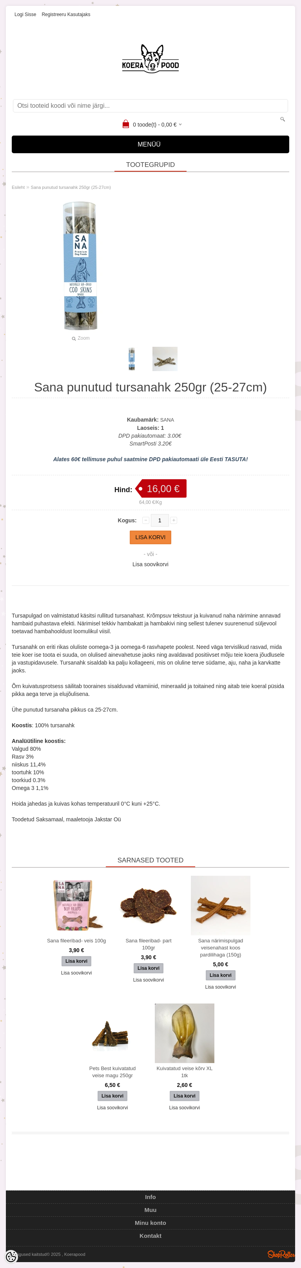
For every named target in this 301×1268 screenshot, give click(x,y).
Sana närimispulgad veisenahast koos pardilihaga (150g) (220, 948)
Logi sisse (25, 14)
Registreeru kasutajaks (66, 14)
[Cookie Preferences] (11, 1257)
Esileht (18, 187)
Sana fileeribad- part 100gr (148, 944)
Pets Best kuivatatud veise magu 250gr (112, 1071)
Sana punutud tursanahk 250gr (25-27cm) (71, 187)
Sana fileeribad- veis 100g (76, 941)
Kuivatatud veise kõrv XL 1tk (184, 1071)
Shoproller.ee (281, 1254)
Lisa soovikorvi (150, 564)
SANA (167, 420)
